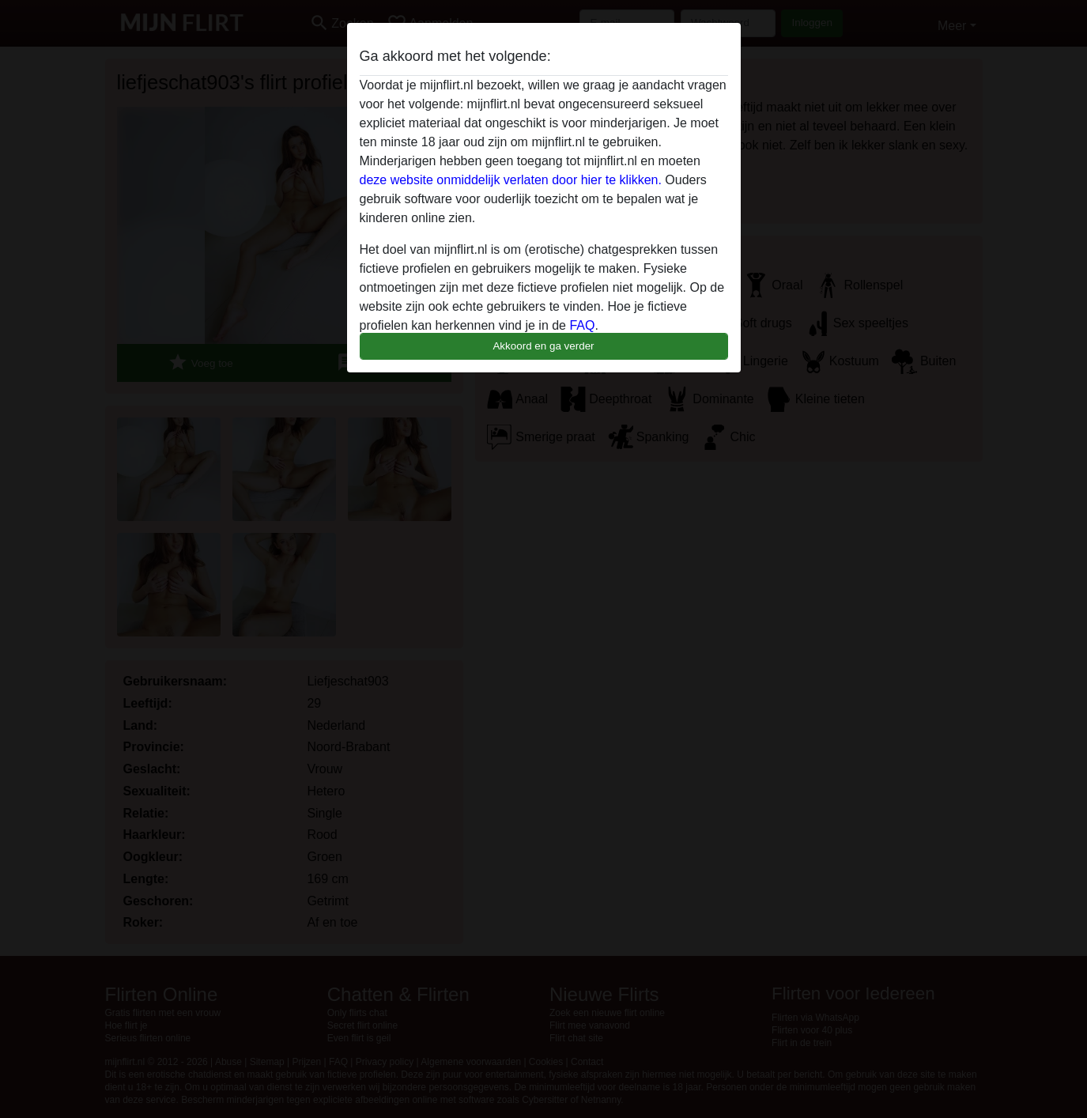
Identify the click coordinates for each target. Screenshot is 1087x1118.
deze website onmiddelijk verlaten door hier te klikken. (511, 180)
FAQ (581, 325)
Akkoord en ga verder (543, 346)
